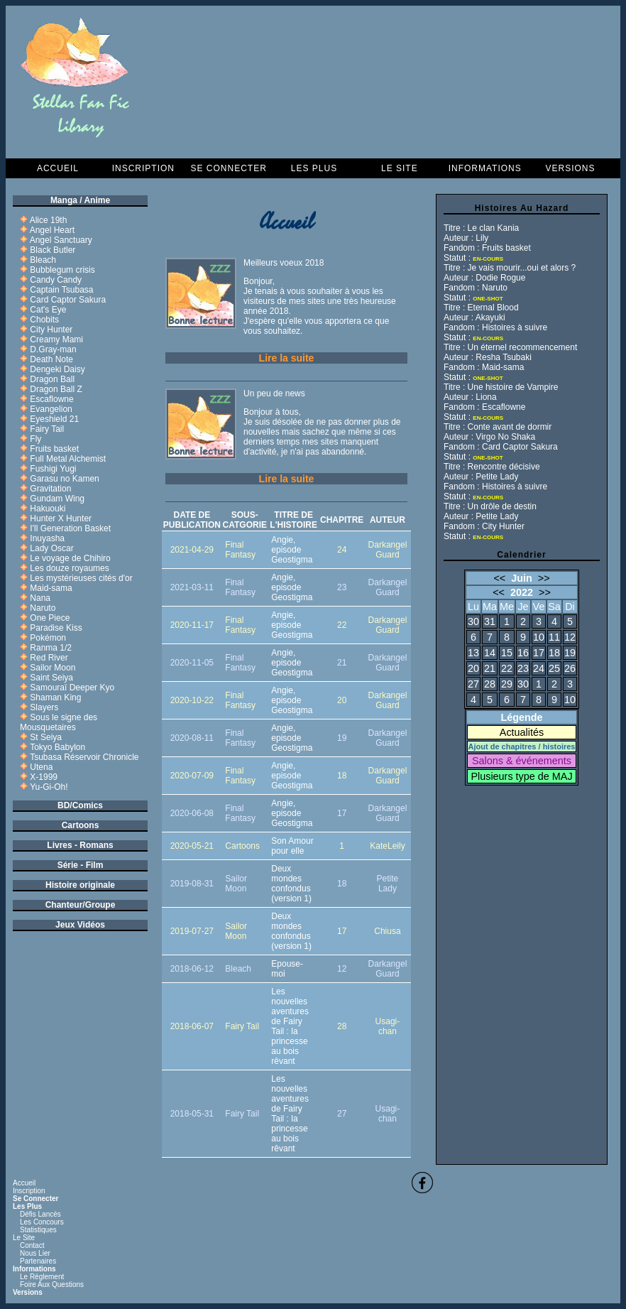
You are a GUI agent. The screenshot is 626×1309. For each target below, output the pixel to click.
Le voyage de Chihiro (70, 558)
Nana (40, 598)
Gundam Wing (57, 499)
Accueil (58, 168)
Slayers (44, 707)
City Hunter (51, 330)
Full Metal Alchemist (68, 459)
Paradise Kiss (56, 628)
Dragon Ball (52, 379)
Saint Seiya (51, 678)
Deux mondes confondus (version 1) (291, 883)
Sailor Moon (52, 668)
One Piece (50, 618)
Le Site (399, 168)
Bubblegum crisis (62, 270)
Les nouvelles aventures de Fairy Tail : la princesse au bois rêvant (290, 1026)
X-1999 (43, 777)
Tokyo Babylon (57, 747)
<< (499, 578)
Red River (48, 658)
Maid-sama (51, 588)
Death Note (51, 359)
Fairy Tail (47, 429)
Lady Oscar (51, 548)
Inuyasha (47, 538)
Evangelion (51, 409)
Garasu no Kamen (64, 479)
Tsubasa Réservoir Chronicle (84, 757)
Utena (41, 767)
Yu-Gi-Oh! (48, 787)
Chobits (44, 320)
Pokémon (48, 638)
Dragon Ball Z (56, 389)
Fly (35, 439)
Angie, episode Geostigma (291, 550)
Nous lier (35, 1253)
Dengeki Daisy (57, 369)
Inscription (143, 168)
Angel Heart (52, 230)
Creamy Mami (56, 339)
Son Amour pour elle (292, 846)
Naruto (42, 608)
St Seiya (46, 737)
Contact (32, 1245)
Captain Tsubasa (61, 290)
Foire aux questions (52, 1284)
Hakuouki (47, 509)
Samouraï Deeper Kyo (72, 687)
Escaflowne (51, 399)
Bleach (43, 260)
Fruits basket (54, 449)
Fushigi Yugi (53, 469)
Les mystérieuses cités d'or (81, 578)
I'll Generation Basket (70, 528)
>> (544, 578)
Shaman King (55, 697)
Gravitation (50, 489)
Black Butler (52, 250)
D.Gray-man (53, 349)
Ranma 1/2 (51, 648)
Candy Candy (56, 280)
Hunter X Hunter (61, 518)
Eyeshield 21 (54, 419)
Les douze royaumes (69, 568)
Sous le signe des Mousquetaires (58, 722)
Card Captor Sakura (68, 300)
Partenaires (38, 1261)
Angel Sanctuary (61, 240)
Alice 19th (48, 220)
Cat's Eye (48, 310)
